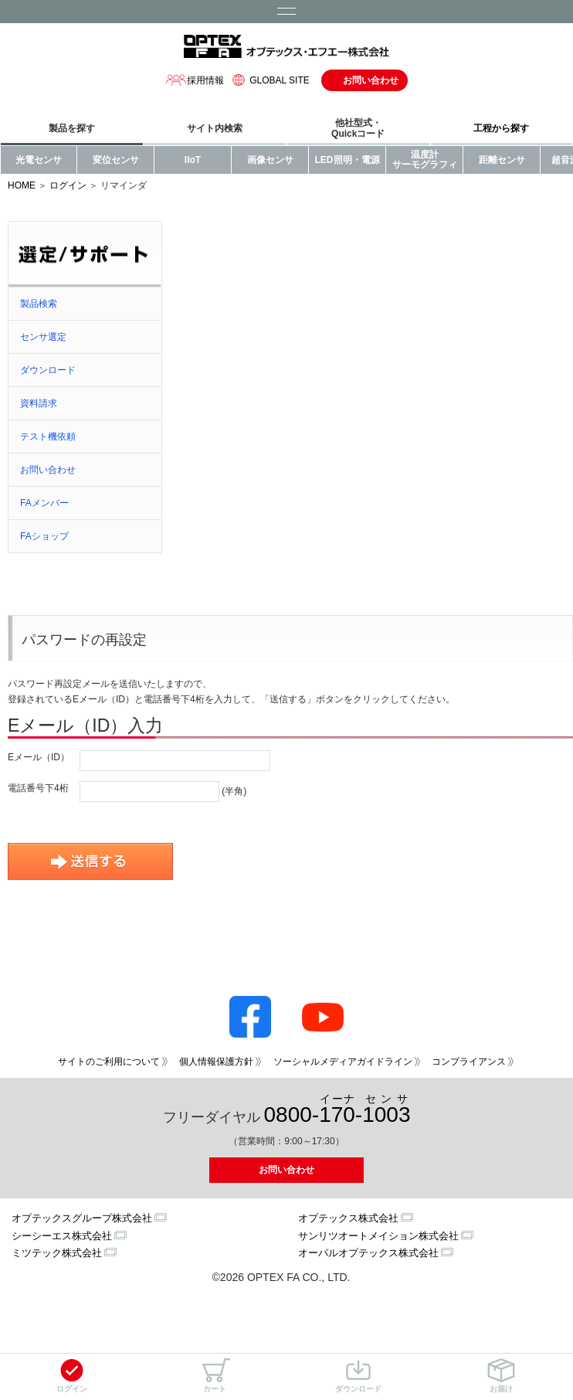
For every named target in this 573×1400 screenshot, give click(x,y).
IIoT (193, 160)
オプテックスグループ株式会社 (82, 1218)
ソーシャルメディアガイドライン (342, 1061)
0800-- (337, 1109)
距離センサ (502, 160)
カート (214, 1375)
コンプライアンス (469, 1061)
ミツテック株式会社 (57, 1253)
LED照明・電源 (347, 160)
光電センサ (38, 160)
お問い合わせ (370, 80)
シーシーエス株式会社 (62, 1236)
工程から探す (501, 128)
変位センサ (116, 160)
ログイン (71, 1375)
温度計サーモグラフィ (424, 159)
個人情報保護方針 (216, 1061)
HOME (22, 185)
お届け (501, 1375)
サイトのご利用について (109, 1061)
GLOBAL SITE (269, 80)
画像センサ (270, 160)
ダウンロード (358, 1375)
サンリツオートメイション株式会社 (378, 1236)
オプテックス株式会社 (348, 1218)
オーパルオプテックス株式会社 (368, 1253)
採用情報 (194, 80)
